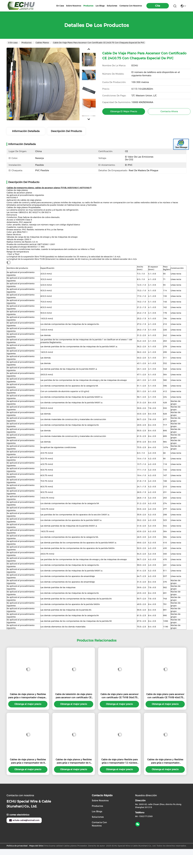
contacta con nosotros (130, 6)
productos (88, 6)
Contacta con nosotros (99, 824)
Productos (27, 42)
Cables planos (42, 42)
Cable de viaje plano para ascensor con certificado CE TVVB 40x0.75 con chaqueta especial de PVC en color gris (165, 696)
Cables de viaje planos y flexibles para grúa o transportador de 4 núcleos (74, 761)
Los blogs (97, 811)
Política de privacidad (17, 845)
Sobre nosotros (100, 800)
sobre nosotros (73, 6)
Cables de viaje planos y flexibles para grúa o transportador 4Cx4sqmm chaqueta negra (165, 761)
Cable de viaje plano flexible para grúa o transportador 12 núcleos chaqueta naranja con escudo (119, 761)
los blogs (100, 6)
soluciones (112, 6)
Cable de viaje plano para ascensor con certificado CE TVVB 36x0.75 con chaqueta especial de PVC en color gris (119, 696)
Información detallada (26, 131)
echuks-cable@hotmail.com (24, 820)
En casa (60, 6)
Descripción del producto (66, 131)
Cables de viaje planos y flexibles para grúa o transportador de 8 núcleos (28, 761)
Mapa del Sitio (36, 845)
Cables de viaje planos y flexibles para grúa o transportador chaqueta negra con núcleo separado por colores (27, 696)
